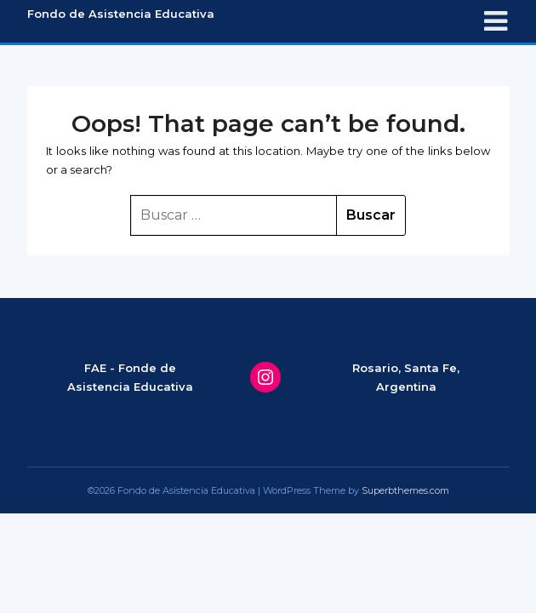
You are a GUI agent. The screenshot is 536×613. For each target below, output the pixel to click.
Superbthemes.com (405, 490)
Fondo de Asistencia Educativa (120, 13)
